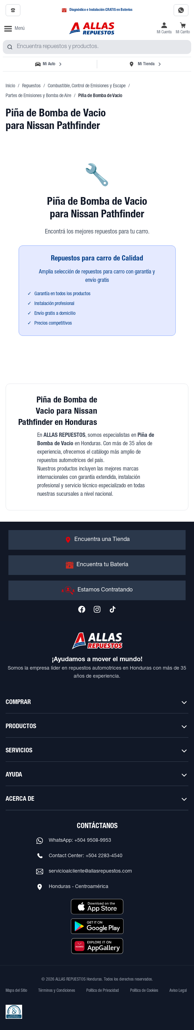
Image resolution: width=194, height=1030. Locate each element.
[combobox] (97, 47)
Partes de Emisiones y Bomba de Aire (38, 96)
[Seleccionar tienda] (144, 64)
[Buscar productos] (10, 47)
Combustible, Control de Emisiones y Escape (87, 86)
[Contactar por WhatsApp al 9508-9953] (181, 10)
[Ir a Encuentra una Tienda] (97, 540)
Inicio (10, 86)
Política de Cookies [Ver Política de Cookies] (144, 991)
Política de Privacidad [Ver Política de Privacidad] (102, 991)
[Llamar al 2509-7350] (13, 10)
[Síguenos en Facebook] (81, 609)
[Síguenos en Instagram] (97, 609)
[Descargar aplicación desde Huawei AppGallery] (97, 946)
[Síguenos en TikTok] (112, 609)
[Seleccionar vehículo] (49, 64)
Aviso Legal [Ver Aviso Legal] (178, 991)
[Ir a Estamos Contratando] (97, 590)
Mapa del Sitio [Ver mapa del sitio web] (16, 991)
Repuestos (31, 86)
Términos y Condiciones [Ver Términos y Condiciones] (56, 991)
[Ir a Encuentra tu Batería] (97, 565)
